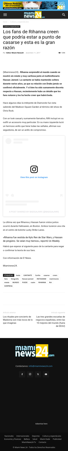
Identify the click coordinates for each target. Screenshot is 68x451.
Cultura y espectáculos (19, 22)
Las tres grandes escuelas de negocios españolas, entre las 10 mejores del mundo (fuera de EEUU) (50, 321)
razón (33, 282)
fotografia (15, 279)
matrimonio (54, 279)
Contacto (42, 442)
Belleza (27, 439)
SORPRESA (8, 286)
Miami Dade (45, 439)
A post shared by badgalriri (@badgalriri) (34, 212)
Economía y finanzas (12, 439)
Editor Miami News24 (15, 53)
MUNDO (15, 282)
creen (55, 275)
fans (6, 279)
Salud (35, 439)
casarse (46, 275)
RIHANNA (42, 282)
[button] (5, 15)
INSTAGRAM (41, 279)
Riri (50, 282)
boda (18, 275)
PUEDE (24, 282)
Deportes (36, 436)
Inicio (5, 22)
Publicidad (57, 439)
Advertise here (41, 423)
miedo (6, 282)
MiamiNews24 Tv (29, 442)
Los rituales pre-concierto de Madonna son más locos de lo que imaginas (18, 319)
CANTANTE (27, 275)
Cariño (37, 275)
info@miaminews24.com (40, 366)
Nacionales (8, 436)
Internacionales (22, 436)
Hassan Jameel (27, 279)
